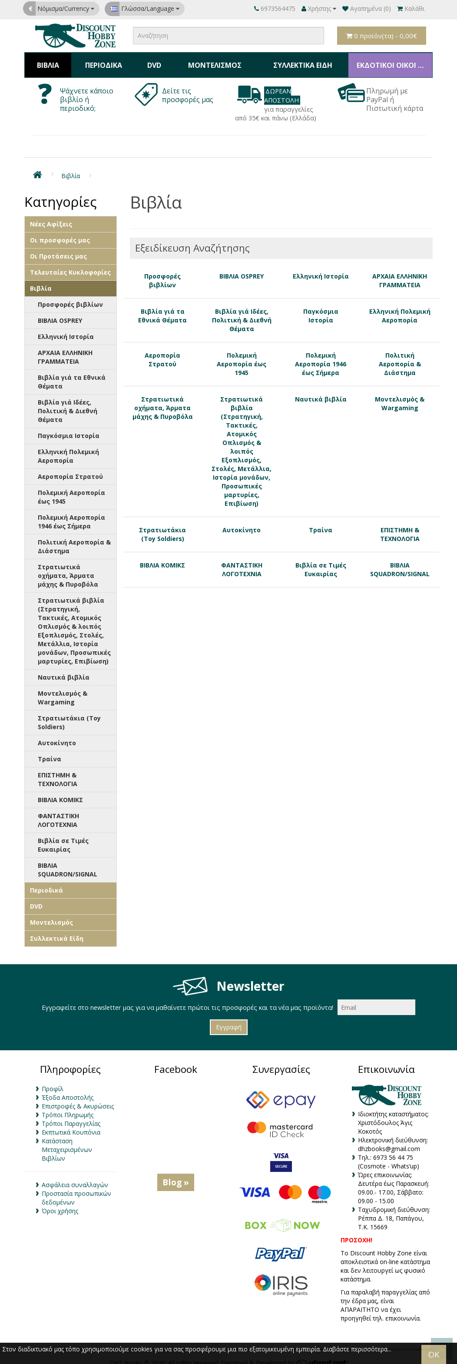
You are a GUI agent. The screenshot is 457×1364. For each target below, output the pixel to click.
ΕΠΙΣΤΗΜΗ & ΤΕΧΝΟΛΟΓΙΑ (57, 771)
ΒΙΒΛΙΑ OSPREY (60, 313)
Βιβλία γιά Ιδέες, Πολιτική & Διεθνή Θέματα (67, 403)
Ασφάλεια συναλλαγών (75, 1177)
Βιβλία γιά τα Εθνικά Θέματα (72, 374)
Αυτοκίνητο (57, 735)
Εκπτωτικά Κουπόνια (71, 1124)
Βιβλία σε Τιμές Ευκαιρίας (63, 837)
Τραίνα (49, 751)
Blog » (175, 1174)
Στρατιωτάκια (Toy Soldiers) (69, 715)
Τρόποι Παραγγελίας (71, 1116)
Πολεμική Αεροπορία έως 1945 (71, 489)
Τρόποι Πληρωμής (67, 1107)
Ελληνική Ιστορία (66, 329)
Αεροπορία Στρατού (70, 469)
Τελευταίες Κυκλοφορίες (70, 265)
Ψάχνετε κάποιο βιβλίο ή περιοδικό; (86, 92)
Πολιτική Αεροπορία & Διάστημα (74, 539)
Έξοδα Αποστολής (67, 1089)
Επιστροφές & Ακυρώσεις (78, 1098)
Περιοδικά (101, 61)
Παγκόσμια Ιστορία (68, 428)
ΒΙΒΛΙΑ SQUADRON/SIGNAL (67, 862)
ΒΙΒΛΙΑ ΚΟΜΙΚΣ (60, 792)
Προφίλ (52, 1081)
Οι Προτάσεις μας (58, 249)
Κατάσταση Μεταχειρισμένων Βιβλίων (67, 1142)
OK (433, 1354)
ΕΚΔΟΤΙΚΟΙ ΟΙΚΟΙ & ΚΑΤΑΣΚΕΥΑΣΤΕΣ (391, 61)
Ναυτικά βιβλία (63, 670)
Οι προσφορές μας (60, 233)
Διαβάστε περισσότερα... (357, 1349)
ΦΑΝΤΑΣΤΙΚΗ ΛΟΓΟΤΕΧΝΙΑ (58, 812)
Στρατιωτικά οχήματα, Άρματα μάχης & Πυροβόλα (68, 568)
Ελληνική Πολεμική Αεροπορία (68, 448)
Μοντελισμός (209, 61)
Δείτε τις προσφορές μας (188, 88)
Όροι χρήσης (60, 1203)
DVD (150, 61)
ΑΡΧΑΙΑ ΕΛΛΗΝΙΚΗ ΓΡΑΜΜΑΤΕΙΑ (65, 349)
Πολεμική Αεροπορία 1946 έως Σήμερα (71, 514)
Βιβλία (47, 61)
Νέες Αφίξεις (51, 216)
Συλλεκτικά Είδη (298, 61)
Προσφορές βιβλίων (70, 297)
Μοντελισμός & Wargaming (62, 690)
